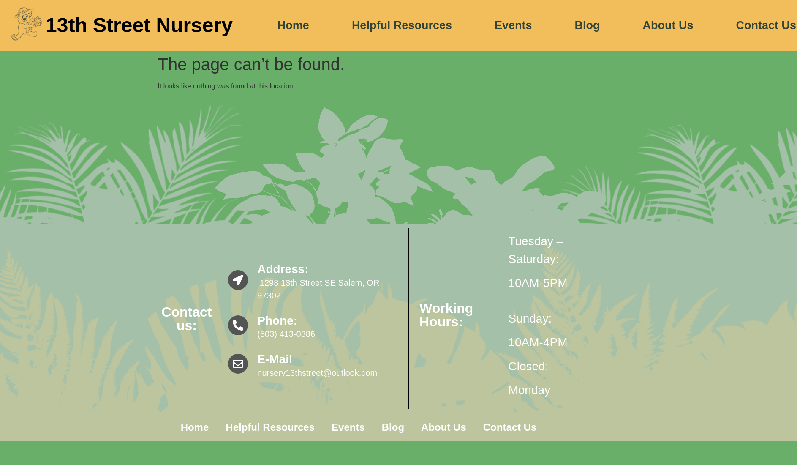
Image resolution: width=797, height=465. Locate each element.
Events (513, 25)
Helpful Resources (402, 25)
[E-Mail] (238, 364)
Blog (587, 25)
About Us (668, 25)
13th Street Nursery (139, 25)
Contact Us (510, 427)
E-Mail (274, 359)
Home (293, 25)
